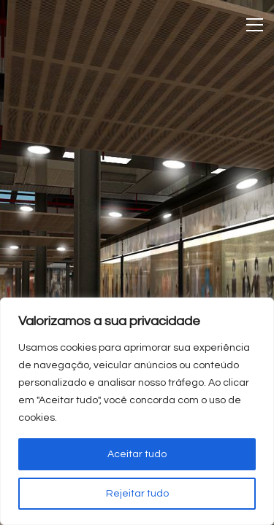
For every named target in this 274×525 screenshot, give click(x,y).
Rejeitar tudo (137, 494)
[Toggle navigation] (254, 25)
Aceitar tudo (137, 454)
